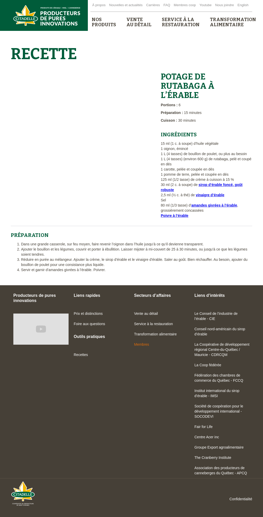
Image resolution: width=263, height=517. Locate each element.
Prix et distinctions (88, 313)
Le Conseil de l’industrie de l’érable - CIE (216, 316)
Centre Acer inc (206, 437)
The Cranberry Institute (212, 458)
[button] (103, 22)
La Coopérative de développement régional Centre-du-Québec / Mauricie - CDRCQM (221, 349)
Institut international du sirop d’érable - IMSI (216, 393)
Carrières (153, 5)
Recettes (81, 355)
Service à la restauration (153, 324)
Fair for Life (203, 427)
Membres (141, 344)
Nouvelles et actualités (126, 5)
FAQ (167, 5)
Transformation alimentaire (155, 334)
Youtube (206, 5)
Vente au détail (146, 313)
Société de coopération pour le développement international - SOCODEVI (218, 411)
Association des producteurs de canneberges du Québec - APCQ (220, 470)
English (243, 5)
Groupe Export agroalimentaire (218, 447)
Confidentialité (240, 499)
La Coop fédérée (207, 365)
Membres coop (185, 5)
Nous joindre (224, 5)
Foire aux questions (89, 324)
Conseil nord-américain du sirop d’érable (219, 331)
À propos (99, 5)
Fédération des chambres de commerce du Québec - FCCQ (218, 377)
